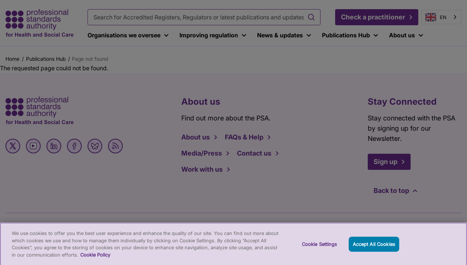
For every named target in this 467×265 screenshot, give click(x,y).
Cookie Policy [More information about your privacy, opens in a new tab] (95, 258)
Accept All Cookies (374, 247)
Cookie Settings (319, 247)
